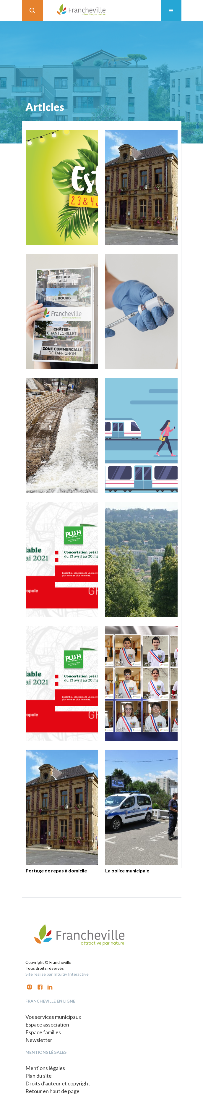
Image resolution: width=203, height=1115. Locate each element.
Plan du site (38, 1075)
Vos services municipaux (53, 1017)
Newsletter (38, 1040)
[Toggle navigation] (171, 10)
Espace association (47, 1024)
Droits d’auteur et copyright (57, 1083)
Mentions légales (45, 1068)
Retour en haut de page (52, 1091)
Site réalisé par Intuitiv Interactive (57, 974)
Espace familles (43, 1032)
